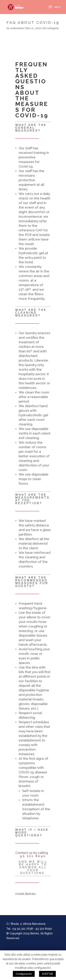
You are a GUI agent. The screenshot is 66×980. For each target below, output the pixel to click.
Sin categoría (51, 28)
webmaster (17, 28)
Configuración (24, 973)
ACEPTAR (47, 973)
